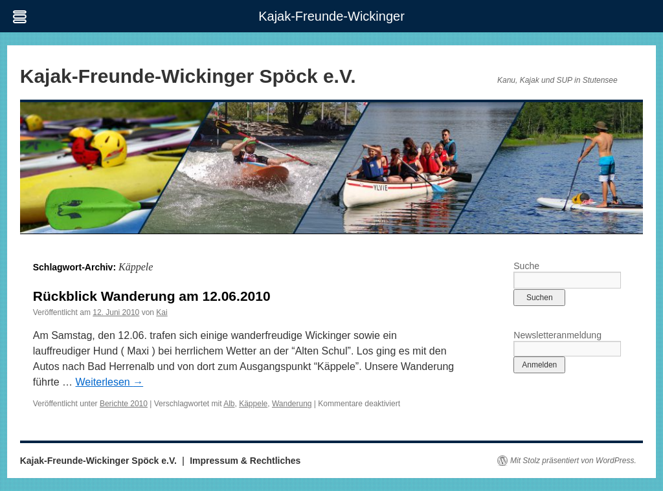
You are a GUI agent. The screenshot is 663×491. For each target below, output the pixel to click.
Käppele (253, 403)
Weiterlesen (110, 381)
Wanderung (292, 403)
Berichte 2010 (124, 403)
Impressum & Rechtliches (245, 460)
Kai (161, 312)
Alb (228, 403)
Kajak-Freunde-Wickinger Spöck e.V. (188, 76)
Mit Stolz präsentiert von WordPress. (573, 460)
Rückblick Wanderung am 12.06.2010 (152, 296)
